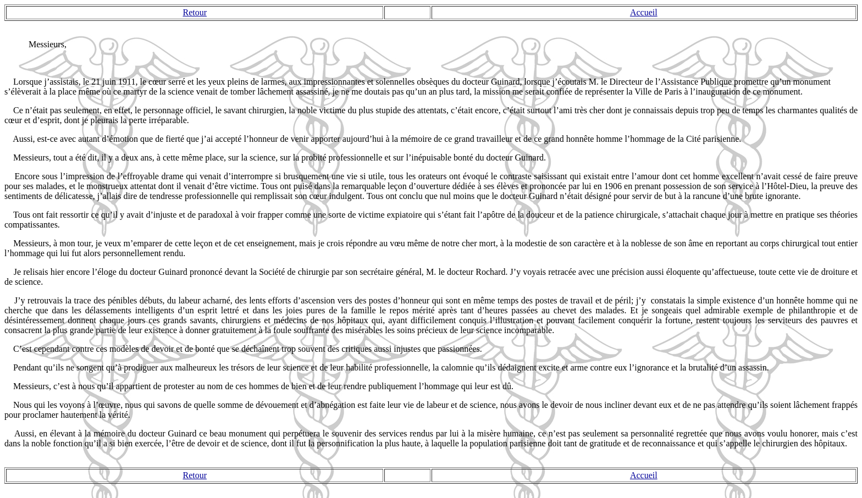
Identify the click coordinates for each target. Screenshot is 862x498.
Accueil (643, 12)
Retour (195, 12)
